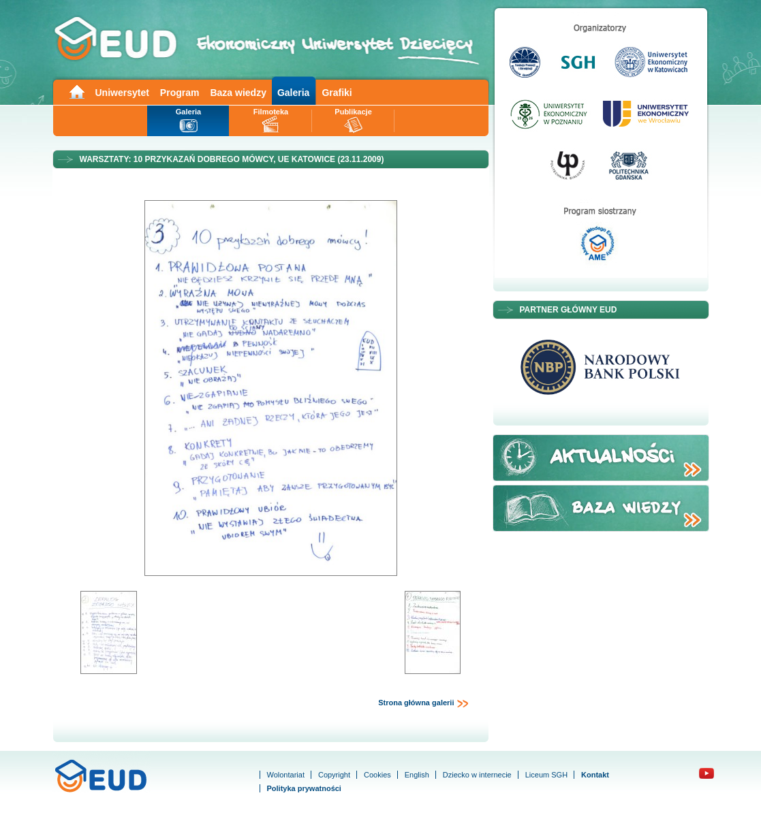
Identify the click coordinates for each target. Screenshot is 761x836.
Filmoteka (270, 112)
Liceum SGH (546, 775)
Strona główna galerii (423, 703)
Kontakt (595, 775)
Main (76, 91)
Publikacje (353, 112)
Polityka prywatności (304, 788)
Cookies (377, 775)
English (417, 775)
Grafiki (337, 92)
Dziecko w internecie (477, 775)
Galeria (293, 92)
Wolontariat (286, 775)
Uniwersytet (122, 92)
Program (180, 92)
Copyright (334, 775)
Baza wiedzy (238, 92)
